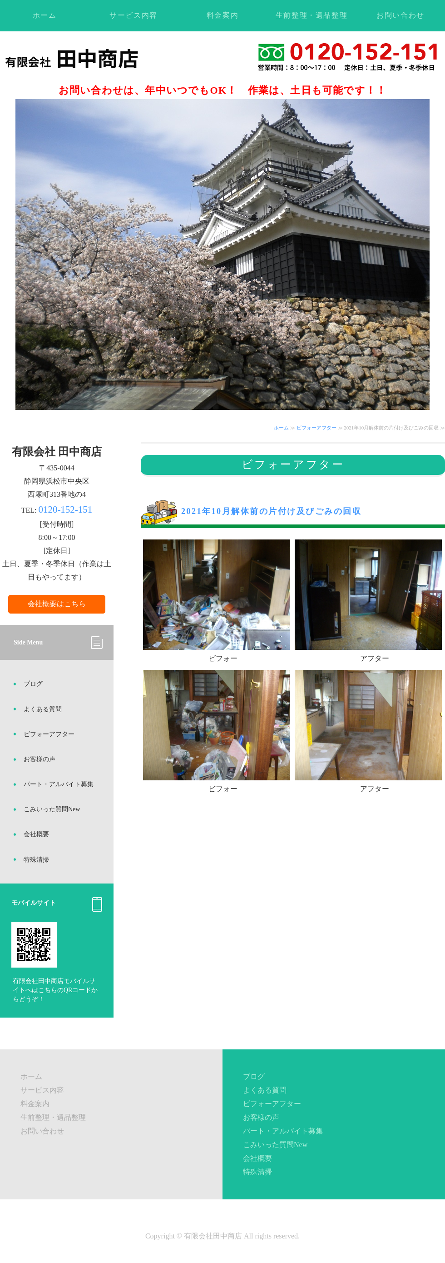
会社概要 (36, 834)
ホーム (45, 15)
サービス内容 (133, 15)
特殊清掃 (36, 859)
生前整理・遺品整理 (311, 15)
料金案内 (222, 15)
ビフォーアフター (316, 427)
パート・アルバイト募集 (59, 784)
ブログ (33, 683)
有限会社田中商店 (213, 1236)
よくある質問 (43, 709)
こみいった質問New (52, 809)
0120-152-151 (65, 509)
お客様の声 (39, 759)
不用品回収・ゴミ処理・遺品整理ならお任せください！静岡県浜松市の (92, 58)
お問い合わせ (400, 15)
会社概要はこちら (57, 604)
